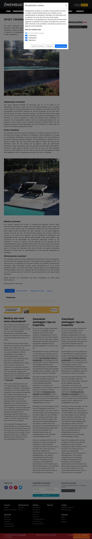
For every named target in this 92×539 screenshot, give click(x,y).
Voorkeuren (32, 35)
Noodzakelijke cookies (36, 33)
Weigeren (50, 46)
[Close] (66, 5)
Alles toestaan (61, 46)
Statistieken (33, 38)
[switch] (26, 35)
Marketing (32, 40)
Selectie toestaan (38, 46)
